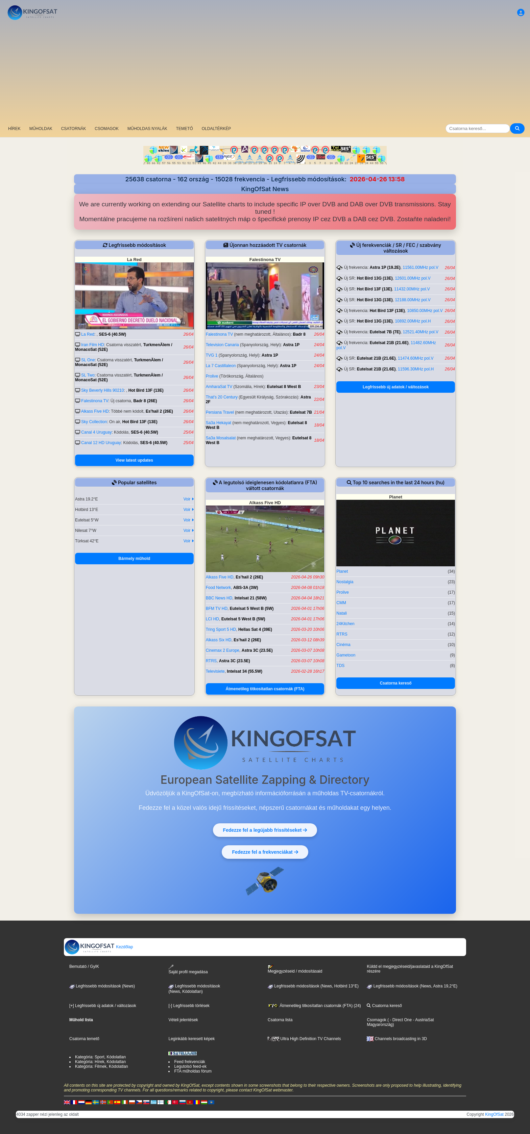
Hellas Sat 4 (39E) (255, 629)
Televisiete (215, 671)
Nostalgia (344, 581)
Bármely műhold (134, 558)
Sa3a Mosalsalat (221, 438)
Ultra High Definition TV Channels (304, 1038)
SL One (88, 360)
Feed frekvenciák (189, 1061)
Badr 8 (299, 334)
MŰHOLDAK (40, 128)
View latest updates (134, 460)
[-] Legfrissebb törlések (188, 1005)
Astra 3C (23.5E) (257, 650)
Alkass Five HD (95, 411)
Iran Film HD (92, 344)
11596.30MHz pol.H (416, 369)
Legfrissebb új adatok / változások (396, 387)
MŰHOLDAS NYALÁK (147, 128)
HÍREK (14, 128)
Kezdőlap (98, 947)
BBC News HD (219, 598)
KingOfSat (494, 1114)
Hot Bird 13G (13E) (375, 278)
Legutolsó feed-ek (190, 1066)
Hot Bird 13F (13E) (146, 390)
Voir (189, 499)
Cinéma (343, 644)
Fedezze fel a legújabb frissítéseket (265, 830)
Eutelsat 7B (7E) (385, 332)
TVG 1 (212, 355)
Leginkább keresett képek (191, 1038)
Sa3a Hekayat (218, 422)
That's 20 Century (222, 397)
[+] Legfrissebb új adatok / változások (102, 1005)
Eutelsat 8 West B (284, 386)
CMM (341, 602)
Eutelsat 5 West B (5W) (252, 608)
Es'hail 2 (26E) (159, 411)
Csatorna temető (84, 1038)
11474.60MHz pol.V (415, 358)
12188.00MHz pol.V (412, 300)
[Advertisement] (265, 72)
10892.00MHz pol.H (413, 321)
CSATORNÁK (73, 128)
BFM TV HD (216, 608)
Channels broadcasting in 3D (397, 1038)
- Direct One (401, 1019)
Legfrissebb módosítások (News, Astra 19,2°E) (412, 986)
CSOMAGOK (107, 128)
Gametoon (345, 655)
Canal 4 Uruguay (96, 432)
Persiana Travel (220, 412)
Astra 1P (291, 344)
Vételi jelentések (183, 1019)
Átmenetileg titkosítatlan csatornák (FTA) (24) (314, 1005)
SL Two (87, 375)
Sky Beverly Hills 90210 (102, 390)
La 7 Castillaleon (221, 365)
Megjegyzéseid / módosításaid (295, 969)
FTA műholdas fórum (192, 1071)
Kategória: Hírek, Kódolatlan (100, 1061)
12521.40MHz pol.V (420, 332)
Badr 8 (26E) (145, 400)
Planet (342, 571)
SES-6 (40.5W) (112, 334)
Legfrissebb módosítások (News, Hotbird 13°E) (313, 986)
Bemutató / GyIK (84, 966)
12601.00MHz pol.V (412, 278)
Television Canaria (222, 344)
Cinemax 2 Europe (222, 650)
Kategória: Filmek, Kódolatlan (101, 1066)
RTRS (211, 661)
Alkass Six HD (219, 640)
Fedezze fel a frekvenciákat (265, 852)
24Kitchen (345, 623)
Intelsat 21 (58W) (251, 598)
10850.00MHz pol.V (424, 310)
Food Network (218, 587)
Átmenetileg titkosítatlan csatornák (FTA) (264, 689)
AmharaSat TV (219, 386)
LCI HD (212, 619)
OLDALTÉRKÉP (216, 128)
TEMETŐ (184, 128)
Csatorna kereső (396, 683)
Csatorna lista (280, 1019)
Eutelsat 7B (301, 412)
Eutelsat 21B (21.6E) (389, 342)
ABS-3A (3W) (245, 587)
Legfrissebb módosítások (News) (102, 986)
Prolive (212, 376)
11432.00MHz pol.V (412, 289)
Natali (341, 613)
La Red (87, 334)
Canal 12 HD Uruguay (101, 442)
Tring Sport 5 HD (221, 629)
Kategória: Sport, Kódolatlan (100, 1057)
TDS (340, 665)
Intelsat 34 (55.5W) (244, 671)
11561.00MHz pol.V (420, 267)
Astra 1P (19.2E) (385, 267)
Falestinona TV (94, 400)
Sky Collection (94, 421)
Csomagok (376, 1019)
